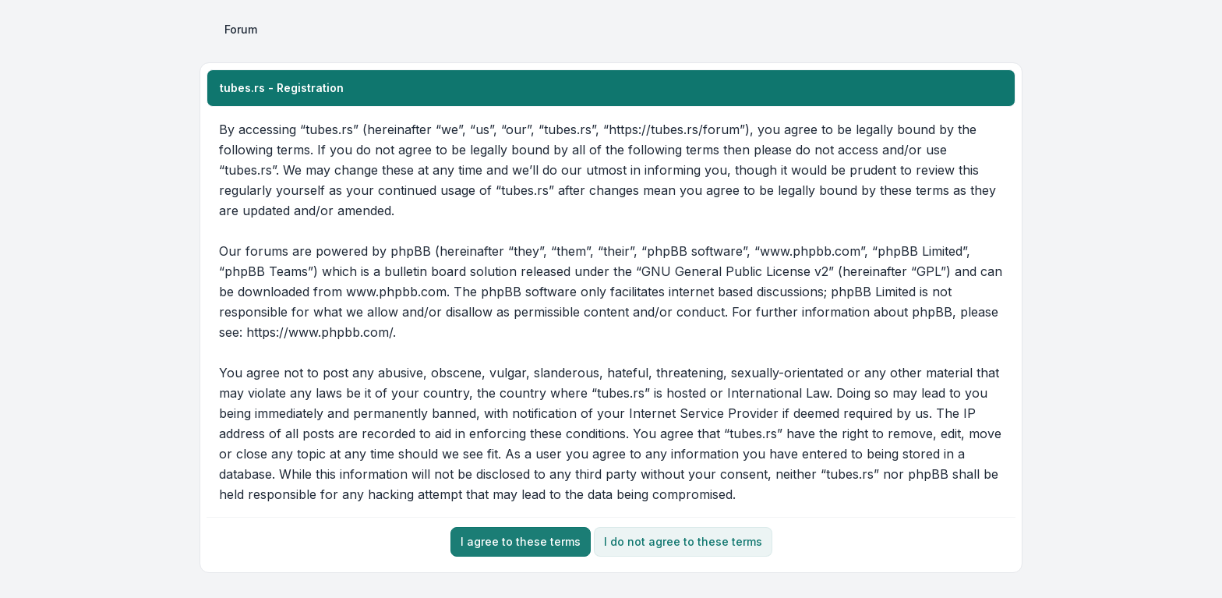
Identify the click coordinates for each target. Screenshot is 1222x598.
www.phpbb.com (396, 291)
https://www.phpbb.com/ (319, 332)
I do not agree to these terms (683, 541)
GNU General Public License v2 (734, 271)
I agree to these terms (521, 541)
